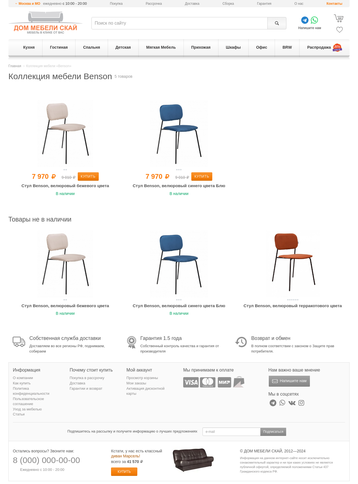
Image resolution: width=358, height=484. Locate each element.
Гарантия (264, 4)
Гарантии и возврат (86, 388)
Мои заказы (136, 383)
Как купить (21, 383)
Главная (14, 66)
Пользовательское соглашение (28, 401)
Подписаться (273, 432)
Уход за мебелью (27, 409)
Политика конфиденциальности (31, 391)
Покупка (116, 4)
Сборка (228, 4)
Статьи (19, 414)
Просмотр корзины (142, 378)
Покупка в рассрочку (87, 378)
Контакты (334, 4)
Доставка (192, 4)
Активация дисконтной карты (145, 391)
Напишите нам (289, 381)
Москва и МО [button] (29, 4)
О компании (23, 378)
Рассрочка (154, 4)
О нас (299, 4)
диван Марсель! (125, 456)
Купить (88, 176)
